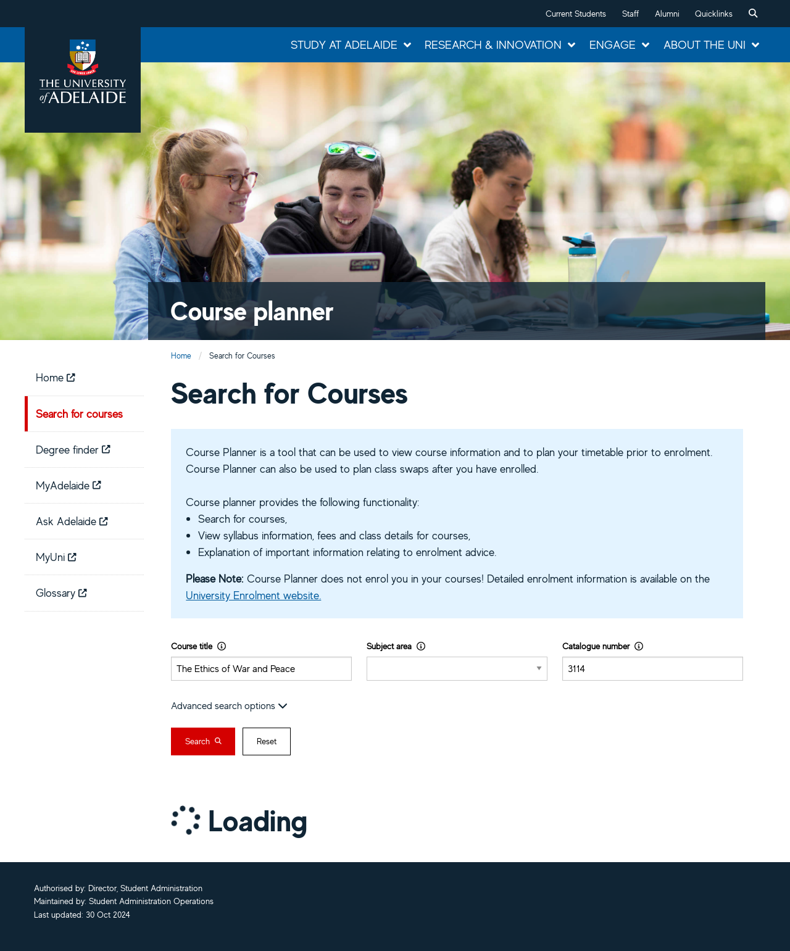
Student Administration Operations (151, 901)
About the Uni (704, 44)
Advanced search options (229, 705)
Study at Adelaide (344, 44)
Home (181, 355)
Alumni (667, 13)
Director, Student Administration (145, 888)
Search (203, 741)
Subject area (396, 646)
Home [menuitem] (55, 377)
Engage (612, 44)
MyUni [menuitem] (56, 556)
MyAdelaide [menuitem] (68, 485)
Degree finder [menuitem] (73, 449)
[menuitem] (753, 13)
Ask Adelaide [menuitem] (72, 521)
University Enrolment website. (253, 595)
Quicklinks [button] (714, 13)
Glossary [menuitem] (61, 592)
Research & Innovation (493, 44)
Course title (198, 646)
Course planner (252, 310)
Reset (266, 741)
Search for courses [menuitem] (79, 413)
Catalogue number (602, 646)
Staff (630, 13)
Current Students (576, 13)
